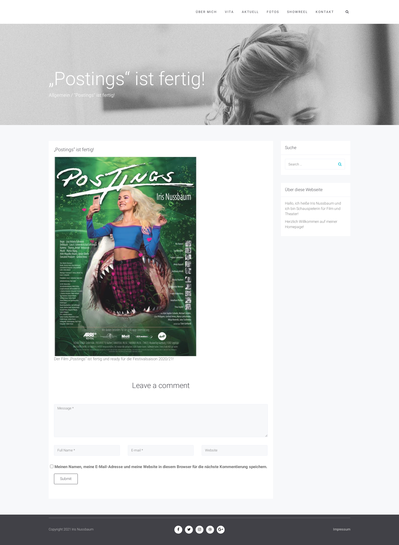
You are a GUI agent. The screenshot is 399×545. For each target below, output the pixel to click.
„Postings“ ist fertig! (74, 149)
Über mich (206, 12)
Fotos (273, 12)
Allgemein (59, 95)
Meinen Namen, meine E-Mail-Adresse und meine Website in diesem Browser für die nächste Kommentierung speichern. (161, 466)
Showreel (297, 12)
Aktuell (250, 12)
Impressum (341, 529)
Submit (66, 479)
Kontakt (325, 12)
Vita (229, 12)
